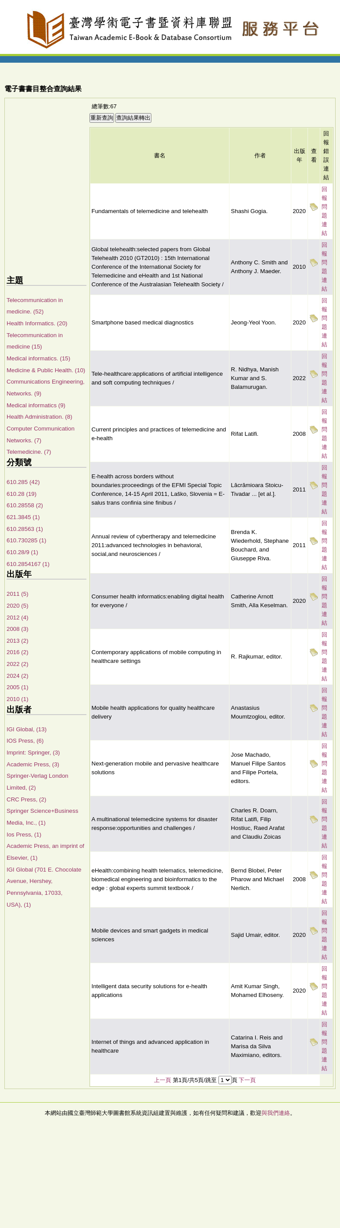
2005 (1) (18, 687)
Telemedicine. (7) (29, 451)
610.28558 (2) (25, 505)
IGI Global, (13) (27, 729)
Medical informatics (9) (36, 405)
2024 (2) (18, 676)
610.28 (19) (21, 494)
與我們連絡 (275, 1113)
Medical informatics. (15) (38, 358)
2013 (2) (18, 640)
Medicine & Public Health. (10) (46, 370)
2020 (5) (18, 605)
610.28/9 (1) (22, 552)
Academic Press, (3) (33, 764)
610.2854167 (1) (28, 564)
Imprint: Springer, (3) (33, 752)
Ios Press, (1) (24, 834)
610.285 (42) (23, 482)
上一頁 (162, 1080)
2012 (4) (18, 617)
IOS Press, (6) (25, 740)
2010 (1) (18, 699)
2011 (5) (18, 594)
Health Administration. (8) (39, 416)
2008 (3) (18, 629)
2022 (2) (18, 664)
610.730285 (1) (26, 540)
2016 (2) (18, 652)
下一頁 (247, 1080)
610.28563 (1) (25, 529)
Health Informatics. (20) (37, 323)
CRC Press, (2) (26, 799)
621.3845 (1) (23, 517)
